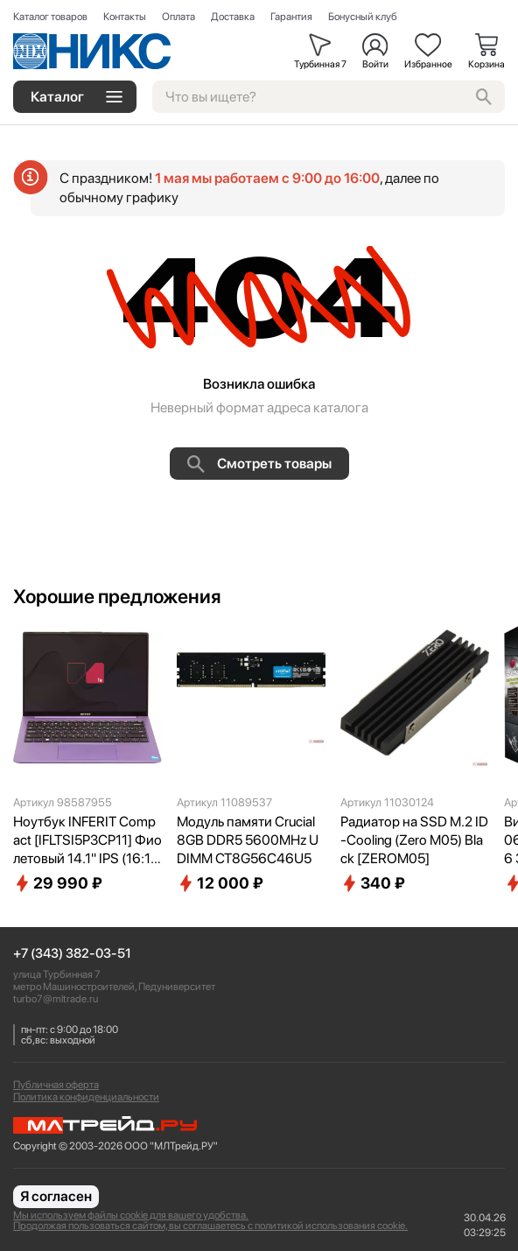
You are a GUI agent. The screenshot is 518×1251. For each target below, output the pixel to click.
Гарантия (291, 17)
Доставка (233, 17)
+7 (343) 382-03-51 (72, 953)
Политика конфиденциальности (86, 1097)
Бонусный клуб (362, 17)
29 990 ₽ (57, 883)
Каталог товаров (50, 17)
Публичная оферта (56, 1084)
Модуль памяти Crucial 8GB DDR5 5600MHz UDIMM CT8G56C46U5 (247, 840)
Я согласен (56, 1196)
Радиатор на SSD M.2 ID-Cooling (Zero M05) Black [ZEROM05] (414, 840)
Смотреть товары (259, 464)
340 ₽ (372, 883)
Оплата (178, 17)
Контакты (124, 17)
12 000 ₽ (220, 883)
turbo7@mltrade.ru (55, 999)
